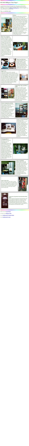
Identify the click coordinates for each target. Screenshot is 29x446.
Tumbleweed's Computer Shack (8, 215)
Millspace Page (8, 213)
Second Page (8, 211)
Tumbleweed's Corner (7, 217)
